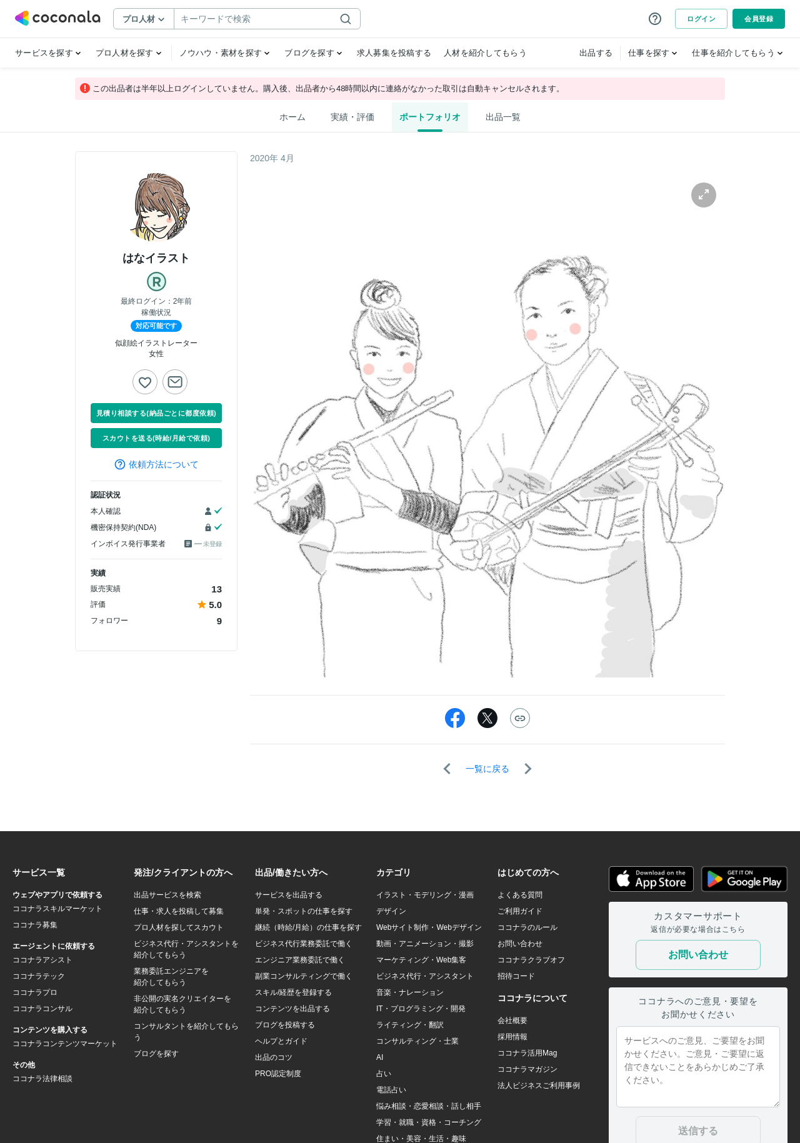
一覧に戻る (487, 769)
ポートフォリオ (430, 117)
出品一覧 (503, 117)
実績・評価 (352, 117)
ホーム (292, 117)
